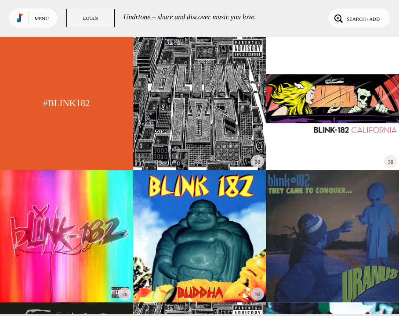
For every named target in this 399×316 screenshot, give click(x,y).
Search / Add (356, 18)
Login (90, 18)
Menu (42, 18)
